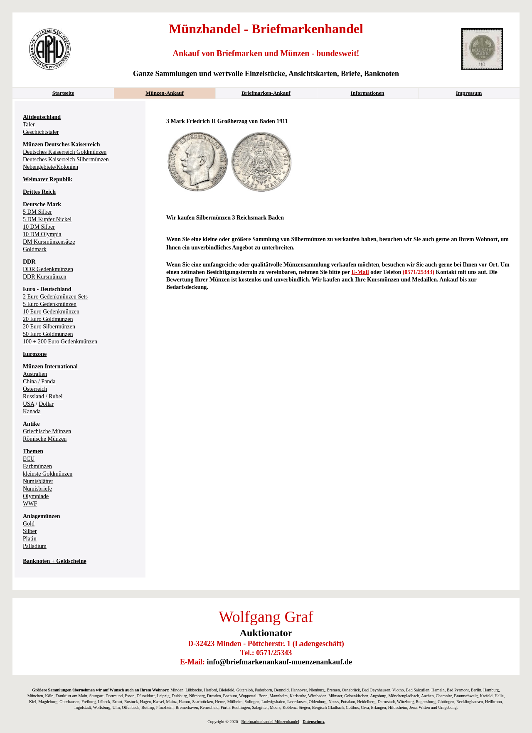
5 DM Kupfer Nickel (47, 219)
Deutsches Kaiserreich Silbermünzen (66, 159)
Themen (33, 451)
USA (28, 404)
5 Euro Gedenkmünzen (49, 304)
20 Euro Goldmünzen (48, 319)
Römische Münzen (44, 439)
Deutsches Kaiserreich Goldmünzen (64, 152)
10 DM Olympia (42, 234)
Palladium (35, 546)
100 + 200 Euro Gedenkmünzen (60, 341)
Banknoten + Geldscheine (54, 561)
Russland (33, 396)
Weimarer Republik (47, 179)
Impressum (469, 93)
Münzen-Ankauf (164, 93)
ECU (28, 459)
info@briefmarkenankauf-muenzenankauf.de (279, 662)
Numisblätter (38, 481)
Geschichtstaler (41, 132)
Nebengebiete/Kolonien (50, 167)
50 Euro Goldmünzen (48, 334)
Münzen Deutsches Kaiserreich (61, 144)
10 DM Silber (39, 227)
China (30, 381)
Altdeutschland (42, 117)
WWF (30, 504)
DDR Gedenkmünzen (48, 269)
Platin (30, 539)
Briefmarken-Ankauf (266, 93)
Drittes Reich (39, 192)
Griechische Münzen (47, 431)
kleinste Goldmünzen (47, 474)
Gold (28, 524)
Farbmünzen (37, 466)
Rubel (55, 396)
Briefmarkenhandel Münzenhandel (270, 721)
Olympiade (36, 496)
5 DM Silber (37, 212)
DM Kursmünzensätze (49, 242)
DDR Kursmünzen (44, 277)
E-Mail (360, 272)
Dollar (46, 404)
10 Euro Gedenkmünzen (51, 312)
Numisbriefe (37, 489)
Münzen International (50, 366)
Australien (35, 374)
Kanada (32, 411)
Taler (29, 124)
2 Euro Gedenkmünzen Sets (55, 297)
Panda (48, 381)
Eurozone (35, 354)
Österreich (35, 389)
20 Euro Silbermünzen (49, 326)
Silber (30, 531)
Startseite (63, 93)
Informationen (367, 93)
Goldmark (35, 249)
